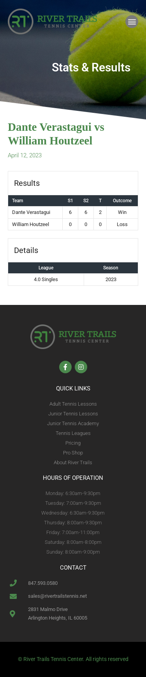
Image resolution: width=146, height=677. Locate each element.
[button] (131, 21)
